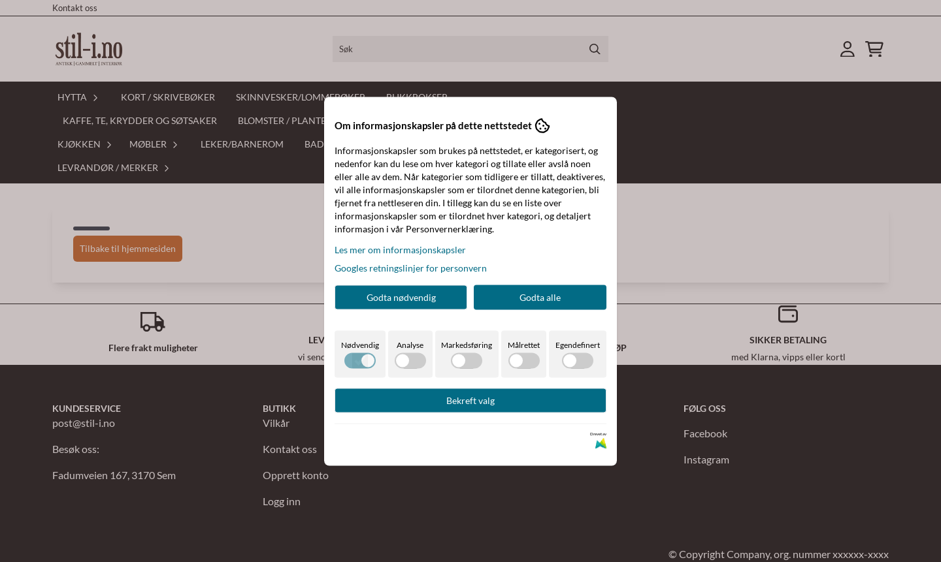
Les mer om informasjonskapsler (400, 249)
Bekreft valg (470, 399)
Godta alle (540, 296)
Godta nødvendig (401, 296)
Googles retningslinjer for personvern (411, 267)
